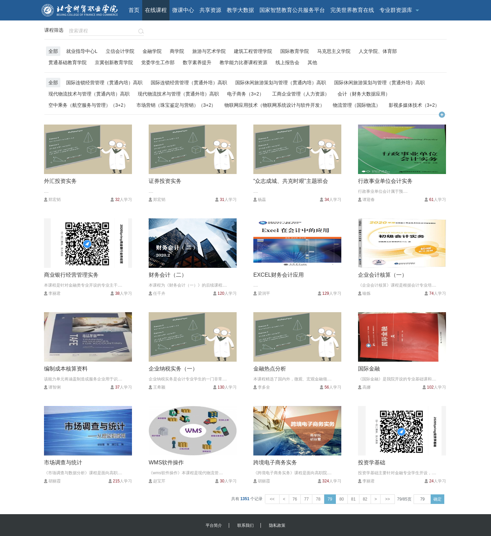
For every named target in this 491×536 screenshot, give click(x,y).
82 (365, 499)
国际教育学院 (294, 51)
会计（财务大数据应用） (364, 94)
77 (306, 499)
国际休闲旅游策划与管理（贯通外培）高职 (379, 82)
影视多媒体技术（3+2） (414, 105)
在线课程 (156, 10)
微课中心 (183, 10)
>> (387, 499)
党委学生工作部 (158, 62)
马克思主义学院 (334, 51)
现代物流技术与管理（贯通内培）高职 (89, 94)
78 (318, 499)
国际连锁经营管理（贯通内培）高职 (104, 82)
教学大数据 (240, 10)
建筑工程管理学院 (253, 51)
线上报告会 (287, 62)
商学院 (177, 51)
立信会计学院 (120, 51)
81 (353, 499)
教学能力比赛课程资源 (243, 62)
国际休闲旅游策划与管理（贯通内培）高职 (280, 82)
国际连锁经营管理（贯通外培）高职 (189, 82)
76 (295, 499)
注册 (443, 30)
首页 (134, 10)
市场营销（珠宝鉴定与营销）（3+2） (176, 105)
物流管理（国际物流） (357, 105)
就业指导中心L (82, 51)
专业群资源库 (396, 10)
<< (272, 499)
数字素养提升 (197, 62)
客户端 (360, 30)
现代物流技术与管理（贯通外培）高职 (178, 94)
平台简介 (214, 525)
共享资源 (210, 10)
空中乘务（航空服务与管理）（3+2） (88, 105)
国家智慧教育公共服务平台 (292, 10)
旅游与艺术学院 (209, 51)
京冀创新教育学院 (114, 62)
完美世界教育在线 (352, 10)
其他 (312, 62)
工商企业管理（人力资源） (300, 94)
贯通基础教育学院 (67, 62)
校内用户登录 (419, 30)
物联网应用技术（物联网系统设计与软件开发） (274, 105)
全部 (53, 51)
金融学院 (152, 51)
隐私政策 (277, 525)
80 (341, 499)
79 (330, 499)
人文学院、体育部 (378, 51)
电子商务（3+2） (245, 94)
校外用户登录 (385, 30)
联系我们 (245, 525)
